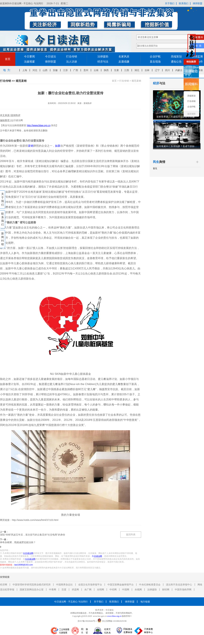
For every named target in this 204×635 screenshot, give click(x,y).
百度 (64, 589)
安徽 (56, 70)
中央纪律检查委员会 (149, 584)
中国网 (125, 589)
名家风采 (123, 56)
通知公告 (176, 61)
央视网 (138, 589)
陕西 (107, 70)
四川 (168, 70)
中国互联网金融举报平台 (120, 584)
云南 (97, 70)
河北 (35, 70)
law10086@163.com (23, 565)
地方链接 (145, 601)
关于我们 (169, 3)
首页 (7, 59)
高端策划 (176, 56)
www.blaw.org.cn (114, 616)
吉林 (148, 70)
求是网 (75, 589)
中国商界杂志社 (64, 584)
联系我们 (183, 3)
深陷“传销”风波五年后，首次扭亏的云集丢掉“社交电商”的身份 (32, 534)
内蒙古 (179, 70)
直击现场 (155, 61)
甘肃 (117, 70)
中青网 (52, 589)
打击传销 (71, 56)
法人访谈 (71, 61)
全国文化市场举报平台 (90, 584)
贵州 (86, 70)
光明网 (100, 589)
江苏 (66, 70)
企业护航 (155, 56)
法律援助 (102, 56)
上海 (25, 70)
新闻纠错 (2, 239)
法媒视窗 (29, 61)
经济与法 (102, 61)
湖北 (137, 70)
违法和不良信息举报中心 (179, 584)
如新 (58, 145)
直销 (30, 145)
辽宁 (158, 70)
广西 (76, 70)
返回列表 (130, 534)
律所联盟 (197, 3)
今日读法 (50, 56)
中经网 (113, 589)
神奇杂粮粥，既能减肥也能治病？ (18, 542)
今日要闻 (29, 56)
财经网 (165, 589)
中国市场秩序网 (183, 589)
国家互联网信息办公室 (32, 589)
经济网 (3, 584)
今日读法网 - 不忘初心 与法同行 (71, 601)
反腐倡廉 (123, 61)
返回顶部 (191, 114)
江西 (127, 70)
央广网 (87, 589)
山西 (46, 70)
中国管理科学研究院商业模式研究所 (32, 584)
